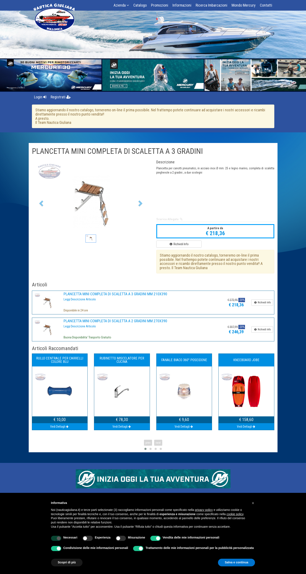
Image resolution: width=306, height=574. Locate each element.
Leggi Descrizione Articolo (80, 299)
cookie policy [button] (234, 514)
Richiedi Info (179, 244)
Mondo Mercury (244, 5)
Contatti (266, 5)
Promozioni (159, 5)
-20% (242, 300)
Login (40, 97)
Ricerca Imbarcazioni (211, 5)
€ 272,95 (233, 300)
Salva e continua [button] (236, 562)
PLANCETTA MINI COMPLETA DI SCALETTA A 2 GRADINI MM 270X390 (115, 321)
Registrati (61, 97)
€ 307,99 (233, 327)
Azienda (121, 5)
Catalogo (140, 5)
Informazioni (181, 5)
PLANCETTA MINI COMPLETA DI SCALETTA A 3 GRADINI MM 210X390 (115, 294)
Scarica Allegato (169, 219)
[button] (41, 202)
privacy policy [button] (204, 510)
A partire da (215, 228)
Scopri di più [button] (67, 562)
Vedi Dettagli (59, 426)
